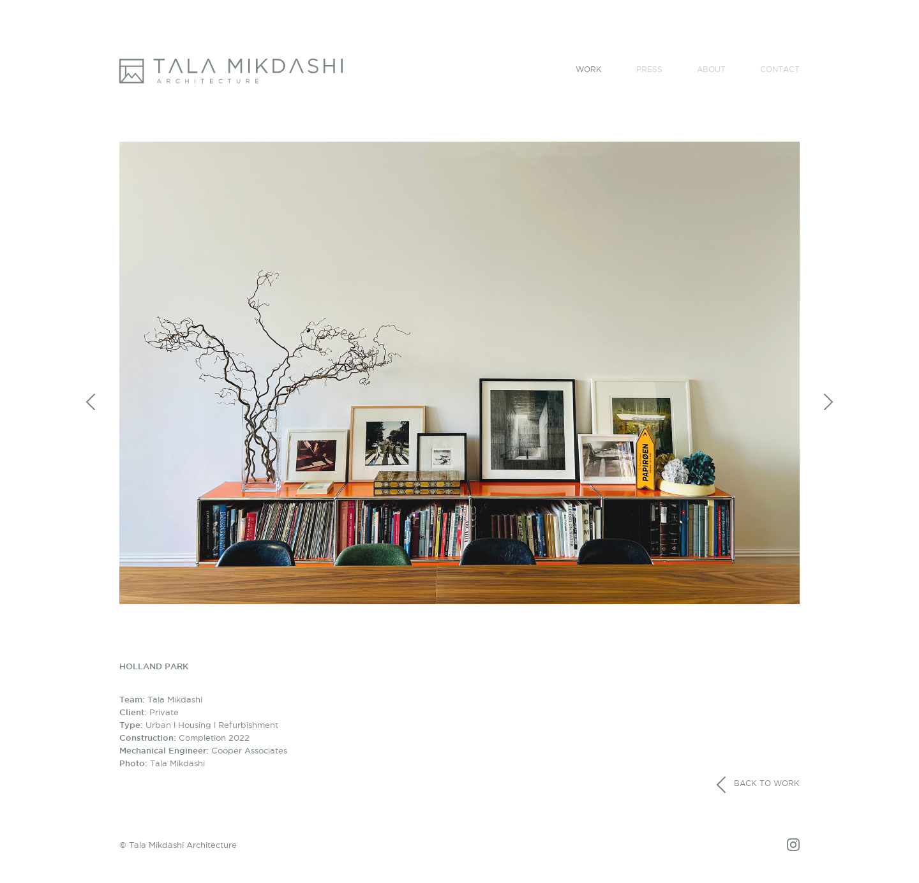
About (711, 69)
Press (649, 69)
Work (589, 69)
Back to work (758, 785)
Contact (780, 69)
